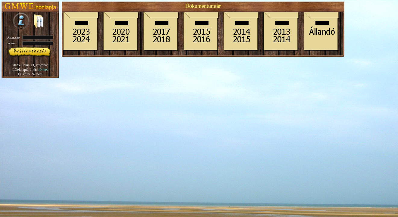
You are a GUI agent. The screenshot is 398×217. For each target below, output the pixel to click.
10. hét (43, 70)
